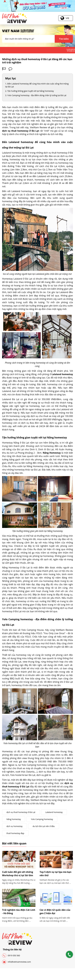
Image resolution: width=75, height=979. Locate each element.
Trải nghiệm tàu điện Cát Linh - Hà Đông (18, 911)
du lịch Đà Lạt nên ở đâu (44, 826)
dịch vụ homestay (14, 826)
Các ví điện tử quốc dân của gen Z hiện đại (55, 911)
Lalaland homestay (54, 812)
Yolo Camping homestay (42, 819)
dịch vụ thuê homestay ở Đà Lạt (20, 812)
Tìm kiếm (64, 38)
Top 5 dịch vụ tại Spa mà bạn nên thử (55, 873)
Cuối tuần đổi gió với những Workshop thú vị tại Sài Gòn (17, 873)
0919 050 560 (11, 955)
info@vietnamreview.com (16, 962)
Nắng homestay (13, 819)
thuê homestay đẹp (15, 833)
